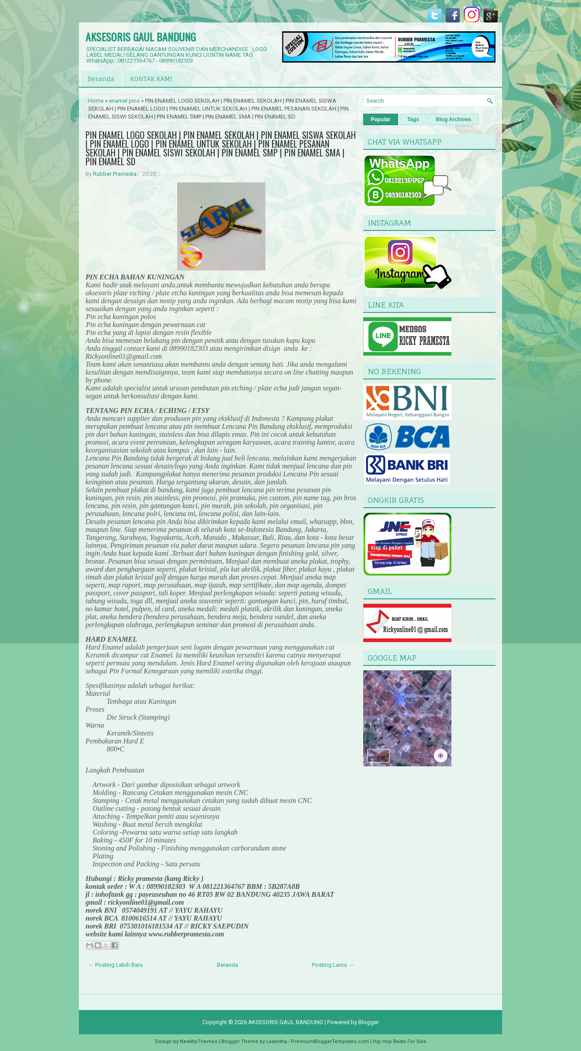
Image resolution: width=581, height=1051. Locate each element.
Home (96, 100)
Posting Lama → (333, 965)
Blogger (368, 1022)
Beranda (101, 78)
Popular (381, 119)
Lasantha (276, 1041)
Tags (413, 119)
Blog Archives (453, 119)
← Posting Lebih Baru (115, 965)
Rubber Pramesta (115, 174)
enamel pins (124, 100)
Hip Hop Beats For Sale (399, 1041)
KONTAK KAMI (151, 78)
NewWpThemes (198, 1041)
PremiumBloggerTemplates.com (330, 1041)
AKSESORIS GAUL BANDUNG (141, 37)
